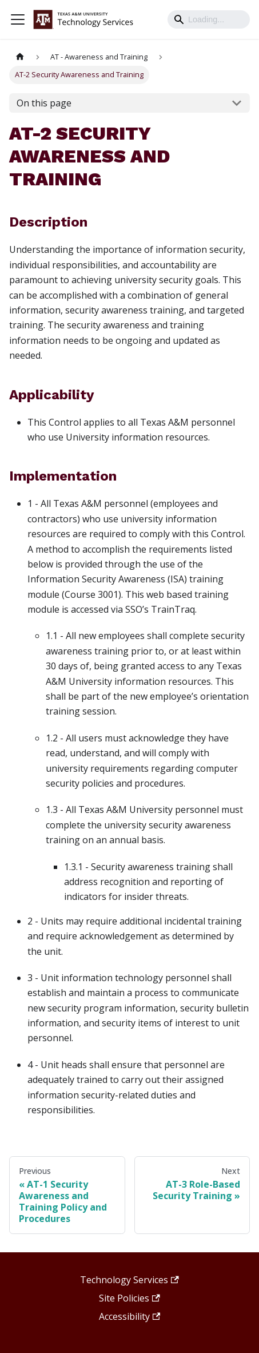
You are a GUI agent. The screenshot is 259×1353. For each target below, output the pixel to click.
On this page (44, 103)
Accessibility (129, 1316)
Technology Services (129, 1279)
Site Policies (129, 1298)
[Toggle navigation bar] (17, 19)
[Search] (209, 19)
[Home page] (20, 57)
